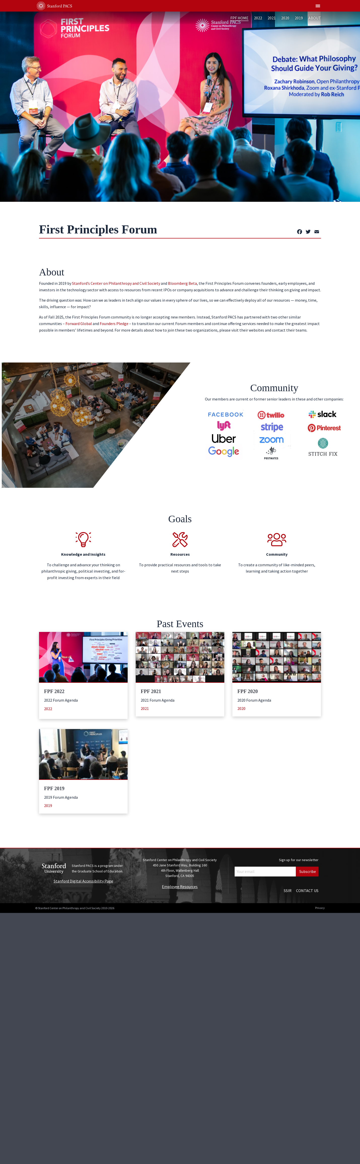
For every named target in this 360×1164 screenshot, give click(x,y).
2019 (299, 17)
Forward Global (78, 323)
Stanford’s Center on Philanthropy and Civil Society (116, 283)
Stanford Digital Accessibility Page (83, 881)
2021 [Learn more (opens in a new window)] (145, 708)
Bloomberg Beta (182, 283)
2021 (272, 17)
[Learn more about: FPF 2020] (276, 657)
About (314, 17)
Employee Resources (180, 886)
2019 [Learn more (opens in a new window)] (48, 805)
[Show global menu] (318, 6)
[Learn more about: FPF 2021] (180, 657)
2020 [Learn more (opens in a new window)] (241, 708)
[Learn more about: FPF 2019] (83, 754)
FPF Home (239, 17)
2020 (285, 17)
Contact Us (307, 890)
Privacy (320, 908)
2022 (258, 17)
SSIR (288, 890)
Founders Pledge (114, 323)
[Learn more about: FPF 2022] (83, 657)
